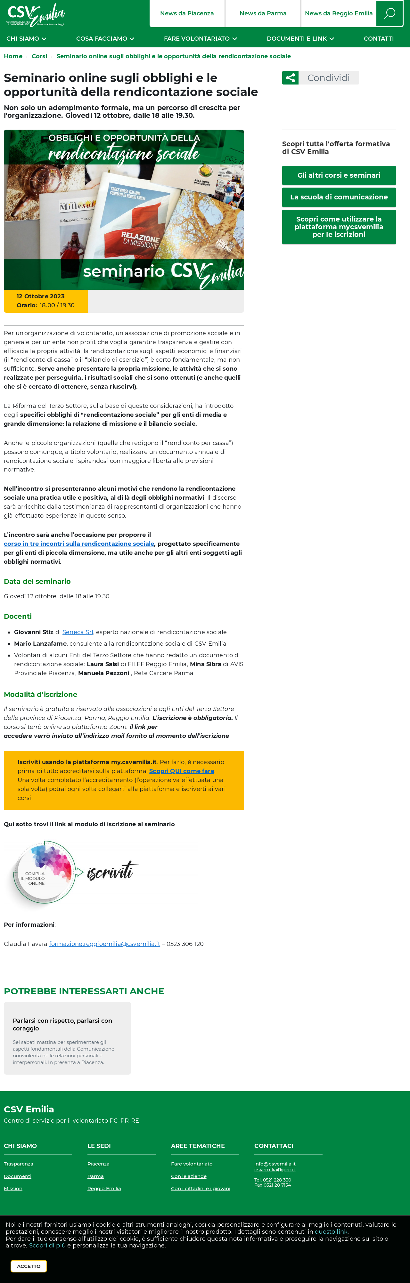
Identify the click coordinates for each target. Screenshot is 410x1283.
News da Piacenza (187, 13)
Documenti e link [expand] (297, 38)
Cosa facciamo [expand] (101, 38)
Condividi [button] (324, 77)
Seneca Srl (77, 632)
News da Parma (263, 13)
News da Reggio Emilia (339, 13)
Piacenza (98, 1164)
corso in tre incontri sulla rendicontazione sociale (79, 543)
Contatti (379, 38)
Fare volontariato (192, 1164)
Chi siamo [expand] (22, 38)
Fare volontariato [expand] (197, 38)
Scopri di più (47, 1245)
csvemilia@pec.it (274, 1169)
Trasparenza (18, 1164)
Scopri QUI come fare (181, 771)
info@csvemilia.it (275, 1163)
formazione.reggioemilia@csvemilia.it (104, 944)
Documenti (17, 1176)
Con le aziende (189, 1176)
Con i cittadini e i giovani (200, 1188)
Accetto (29, 1266)
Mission (13, 1188)
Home (13, 56)
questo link (331, 1231)
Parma (95, 1176)
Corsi (39, 56)
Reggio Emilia (104, 1188)
